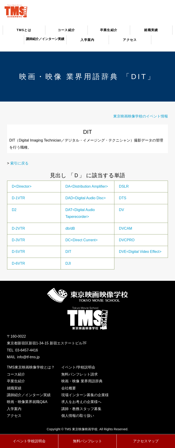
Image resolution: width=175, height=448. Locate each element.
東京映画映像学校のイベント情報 (140, 116)
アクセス (130, 40)
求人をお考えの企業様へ (81, 402)
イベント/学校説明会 (78, 367)
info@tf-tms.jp (28, 357)
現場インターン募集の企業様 (85, 395)
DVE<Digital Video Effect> (140, 252)
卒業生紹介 (109, 30)
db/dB (70, 228)
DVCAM (125, 228)
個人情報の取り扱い (77, 416)
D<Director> (21, 186)
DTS (122, 198)
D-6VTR (18, 263)
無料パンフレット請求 (79, 374)
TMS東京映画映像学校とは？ (31, 367)
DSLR (124, 186)
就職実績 (151, 30)
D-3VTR (18, 240)
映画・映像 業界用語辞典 (81, 381)
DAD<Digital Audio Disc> (85, 198)
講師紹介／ (45, 39)
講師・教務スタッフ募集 (81, 409)
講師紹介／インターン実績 (29, 395)
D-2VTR (18, 228)
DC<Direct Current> (81, 240)
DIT (68, 252)
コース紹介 (66, 30)
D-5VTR (18, 252)
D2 (14, 210)
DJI (68, 263)
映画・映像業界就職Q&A (27, 402)
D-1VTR (18, 198)
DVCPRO (126, 240)
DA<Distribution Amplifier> (86, 186)
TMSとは (24, 30)
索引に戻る (19, 163)
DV (121, 210)
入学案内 (87, 40)
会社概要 (68, 388)
